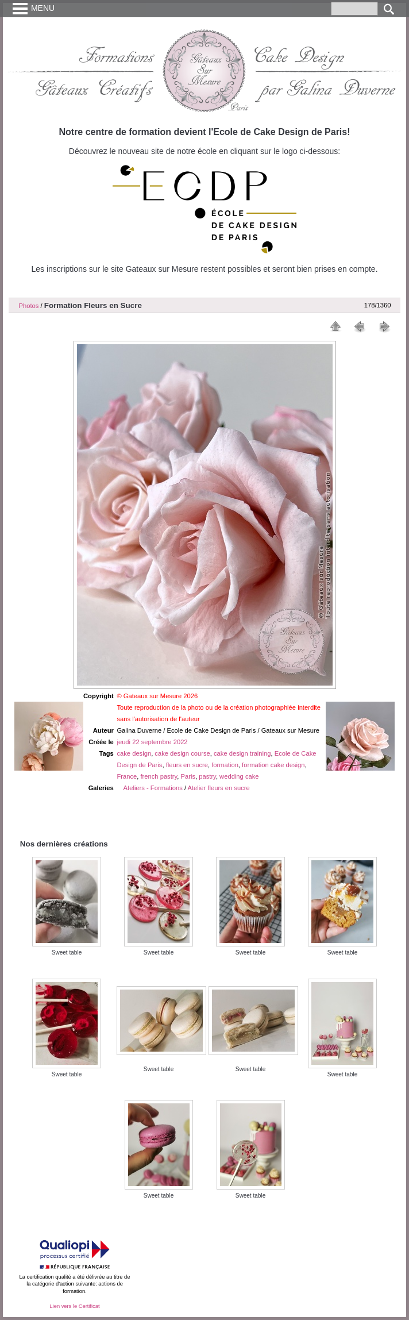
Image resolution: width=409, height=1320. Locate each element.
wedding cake (238, 776)
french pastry (158, 776)
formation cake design (273, 764)
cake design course (182, 753)
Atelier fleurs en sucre (219, 787)
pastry (207, 776)
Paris (188, 776)
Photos (29, 305)
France (127, 776)
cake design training (242, 753)
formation (224, 764)
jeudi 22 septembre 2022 (152, 741)
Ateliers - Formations (153, 787)
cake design (134, 753)
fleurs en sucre (187, 764)
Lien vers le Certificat (74, 1306)
